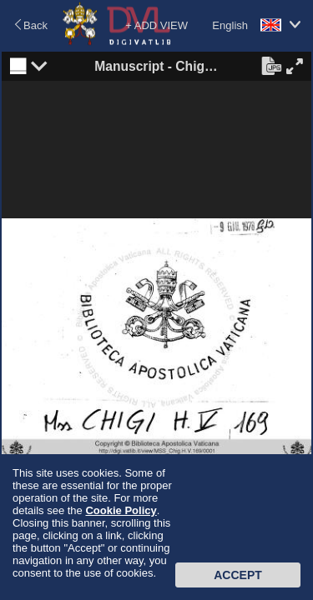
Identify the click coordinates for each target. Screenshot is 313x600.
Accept (238, 575)
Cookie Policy (120, 510)
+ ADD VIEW (156, 25)
